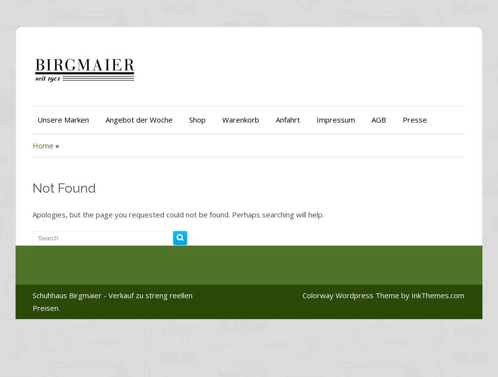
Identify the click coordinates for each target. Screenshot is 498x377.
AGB (379, 120)
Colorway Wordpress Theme (350, 295)
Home (43, 145)
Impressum (336, 120)
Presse (415, 120)
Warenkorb (240, 120)
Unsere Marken (63, 120)
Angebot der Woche (139, 120)
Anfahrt (288, 120)
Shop (197, 120)
